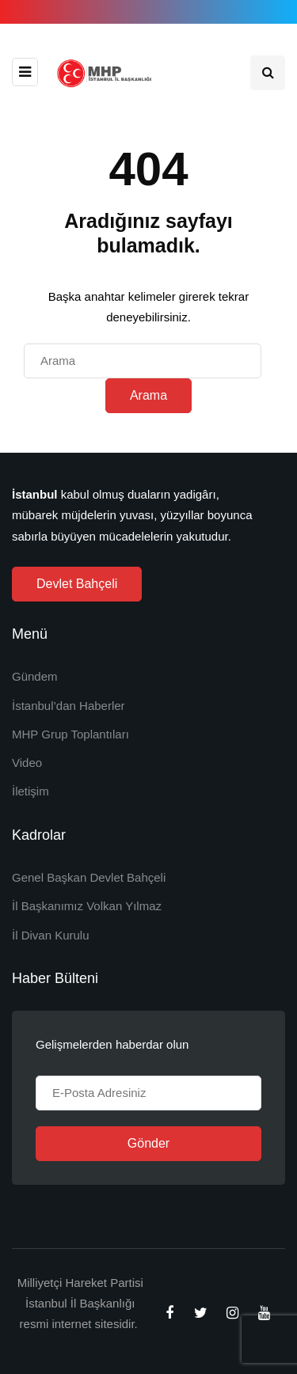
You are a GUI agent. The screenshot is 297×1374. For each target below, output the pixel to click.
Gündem (35, 676)
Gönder (148, 1143)
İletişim (30, 791)
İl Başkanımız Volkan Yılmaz (87, 906)
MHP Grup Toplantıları (70, 734)
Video (27, 762)
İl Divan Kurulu (50, 935)
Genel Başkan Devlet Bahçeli (89, 877)
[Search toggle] (267, 72)
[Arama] (142, 361)
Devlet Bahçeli (76, 583)
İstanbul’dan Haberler (68, 705)
